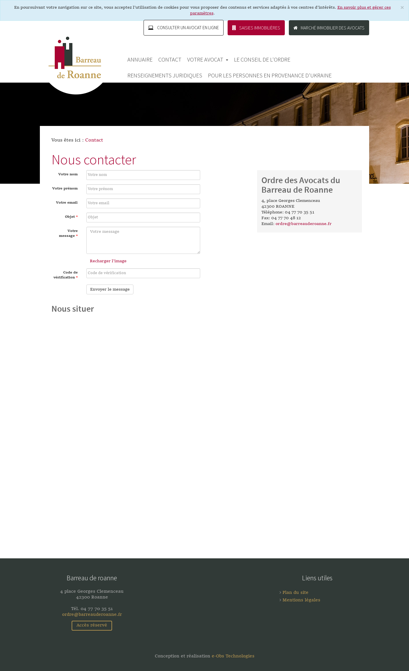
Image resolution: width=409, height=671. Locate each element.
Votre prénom (65, 188)
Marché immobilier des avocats (329, 28)
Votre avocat (207, 59)
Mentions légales (300, 600)
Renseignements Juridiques (164, 75)
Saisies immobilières (256, 28)
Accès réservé (92, 625)
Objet (71, 217)
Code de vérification (65, 275)
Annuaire (140, 59)
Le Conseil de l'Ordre (262, 59)
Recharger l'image (108, 261)
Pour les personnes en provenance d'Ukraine (270, 75)
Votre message (68, 233)
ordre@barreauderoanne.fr (304, 224)
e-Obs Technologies (233, 656)
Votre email (67, 203)
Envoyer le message (110, 289)
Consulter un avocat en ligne (183, 28)
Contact (169, 59)
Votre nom (68, 174)
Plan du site (294, 593)
